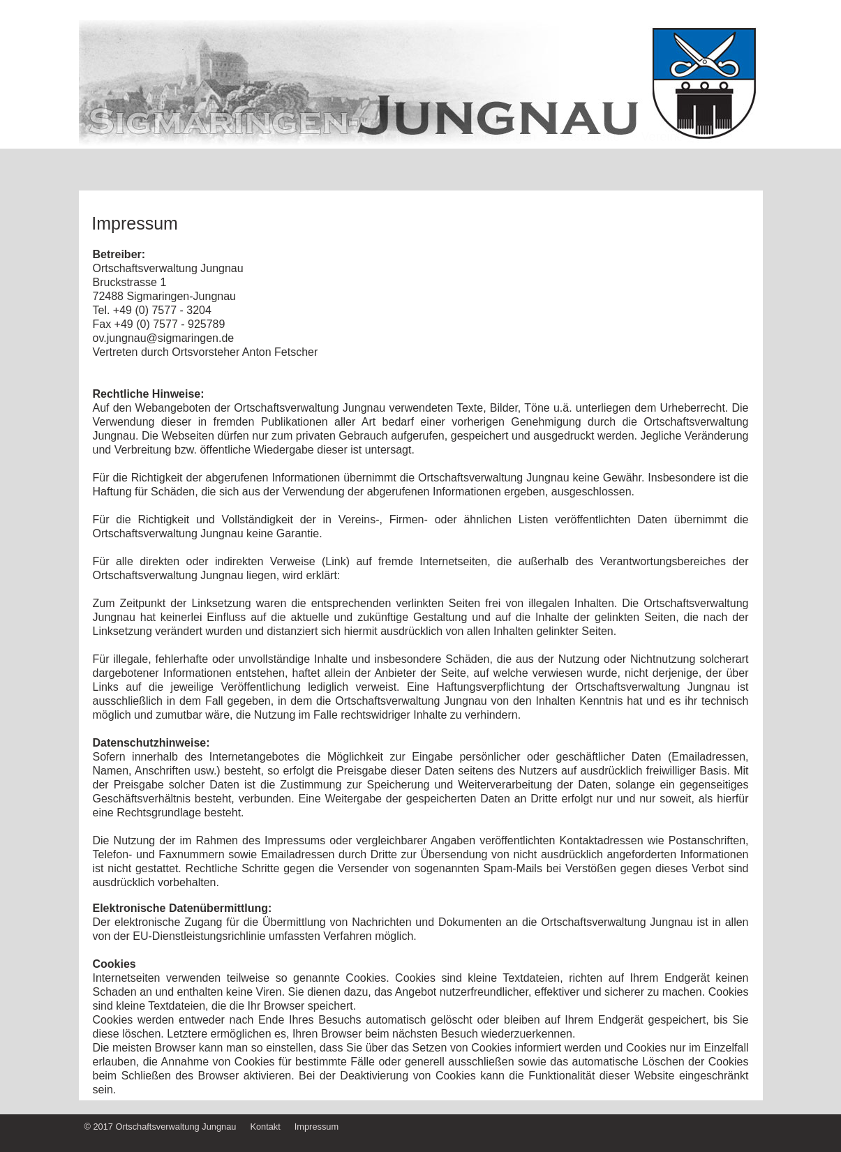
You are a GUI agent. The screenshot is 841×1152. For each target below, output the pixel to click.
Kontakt (265, 1126)
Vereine (662, 163)
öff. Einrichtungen (487, 163)
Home (174, 163)
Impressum (316, 1126)
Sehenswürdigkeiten (360, 163)
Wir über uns (247, 163)
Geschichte (588, 163)
